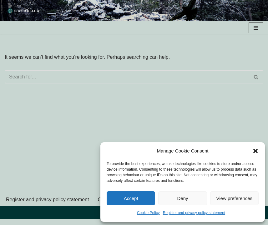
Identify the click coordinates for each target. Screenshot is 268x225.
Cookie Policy (148, 213)
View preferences (234, 198)
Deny (182, 198)
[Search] (127, 76)
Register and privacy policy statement (194, 213)
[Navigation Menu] (256, 27)
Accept (131, 198)
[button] (255, 151)
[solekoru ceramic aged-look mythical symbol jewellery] (23, 10)
